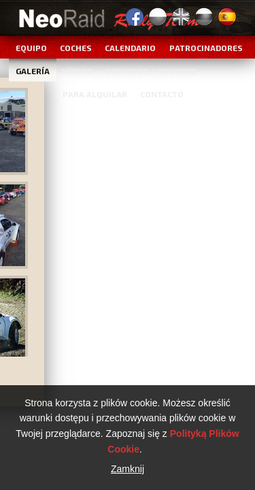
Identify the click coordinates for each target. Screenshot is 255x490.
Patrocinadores (206, 47)
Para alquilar (95, 94)
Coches (76, 47)
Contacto (162, 94)
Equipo (31, 47)
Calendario (130, 47)
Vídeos (77, 71)
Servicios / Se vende (150, 71)
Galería (33, 71)
